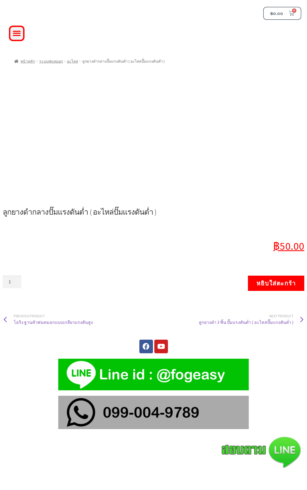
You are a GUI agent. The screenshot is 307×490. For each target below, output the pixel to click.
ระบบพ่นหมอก (51, 61)
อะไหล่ (72, 61)
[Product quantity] (12, 282)
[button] (16, 33)
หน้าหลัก (27, 61)
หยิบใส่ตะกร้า (276, 283)
